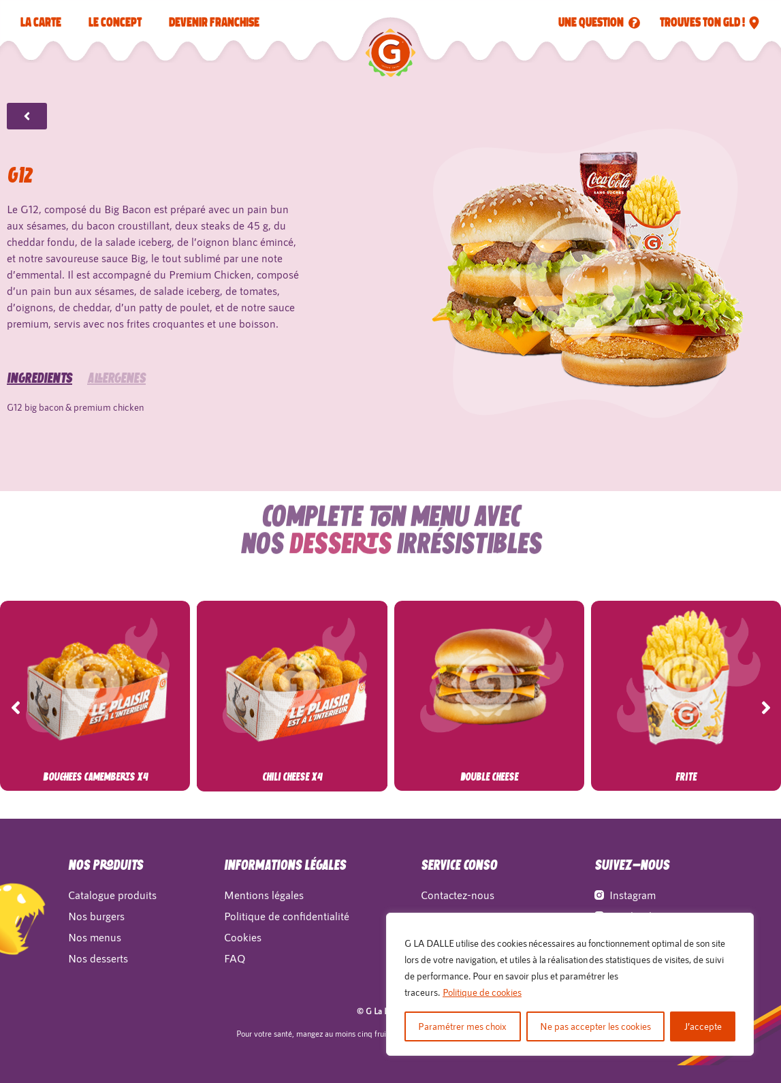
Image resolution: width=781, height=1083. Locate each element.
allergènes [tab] (116, 366)
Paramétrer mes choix (462, 1026)
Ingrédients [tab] (39, 366)
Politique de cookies (482, 992)
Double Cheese (489, 778)
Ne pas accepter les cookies (595, 1026)
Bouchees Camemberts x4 (95, 778)
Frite (686, 778)
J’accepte (703, 1026)
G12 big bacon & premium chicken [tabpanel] (75, 394)
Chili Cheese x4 (292, 778)
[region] (570, 984)
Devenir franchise (214, 22)
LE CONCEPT (115, 22)
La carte (40, 22)
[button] (15, 708)
